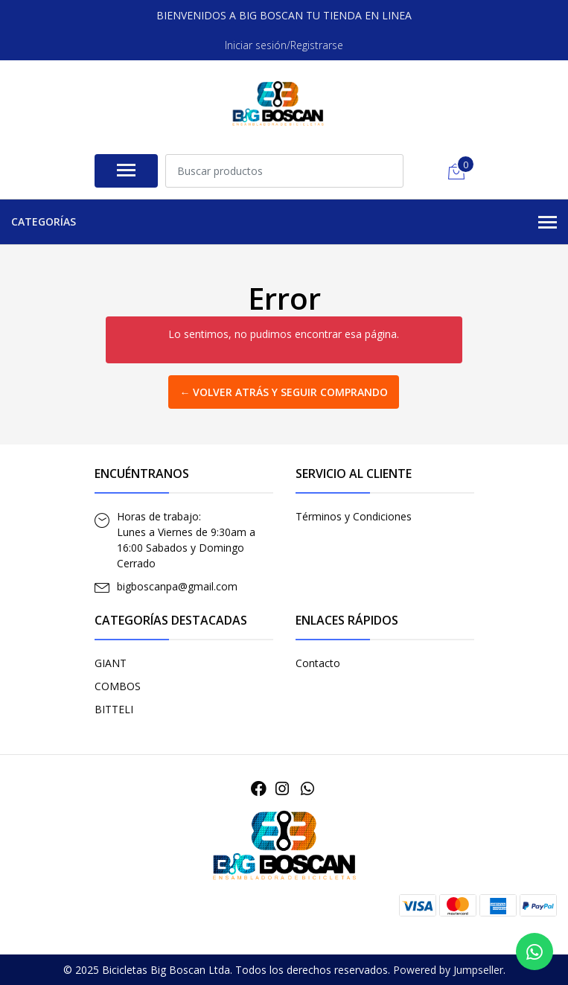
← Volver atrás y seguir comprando (283, 392)
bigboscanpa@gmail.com (177, 586)
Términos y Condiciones (354, 516)
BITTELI (114, 709)
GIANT (111, 663)
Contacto (318, 663)
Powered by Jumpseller (448, 970)
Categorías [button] (284, 222)
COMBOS (118, 686)
